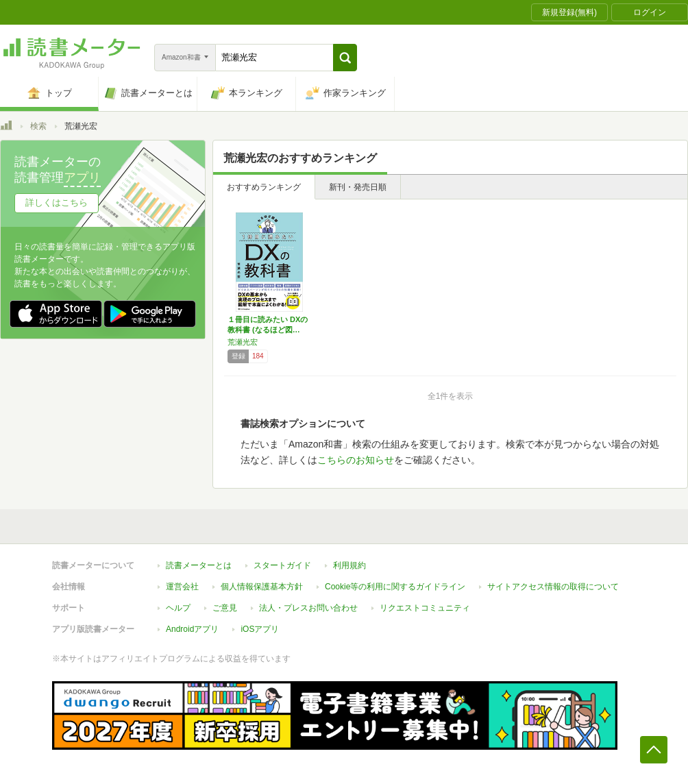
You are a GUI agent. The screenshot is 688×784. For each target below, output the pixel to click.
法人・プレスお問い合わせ (308, 608)
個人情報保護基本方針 (262, 587)
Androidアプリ (192, 629)
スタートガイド (282, 565)
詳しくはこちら (56, 202)
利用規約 (349, 565)
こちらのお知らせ (355, 459)
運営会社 (182, 587)
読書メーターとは (199, 565)
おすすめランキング (264, 187)
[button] (345, 57)
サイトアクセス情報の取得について (553, 587)
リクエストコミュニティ (425, 608)
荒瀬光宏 (243, 342)
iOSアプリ (260, 629)
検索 (38, 126)
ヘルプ (178, 608)
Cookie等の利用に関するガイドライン (395, 587)
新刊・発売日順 (357, 187)
